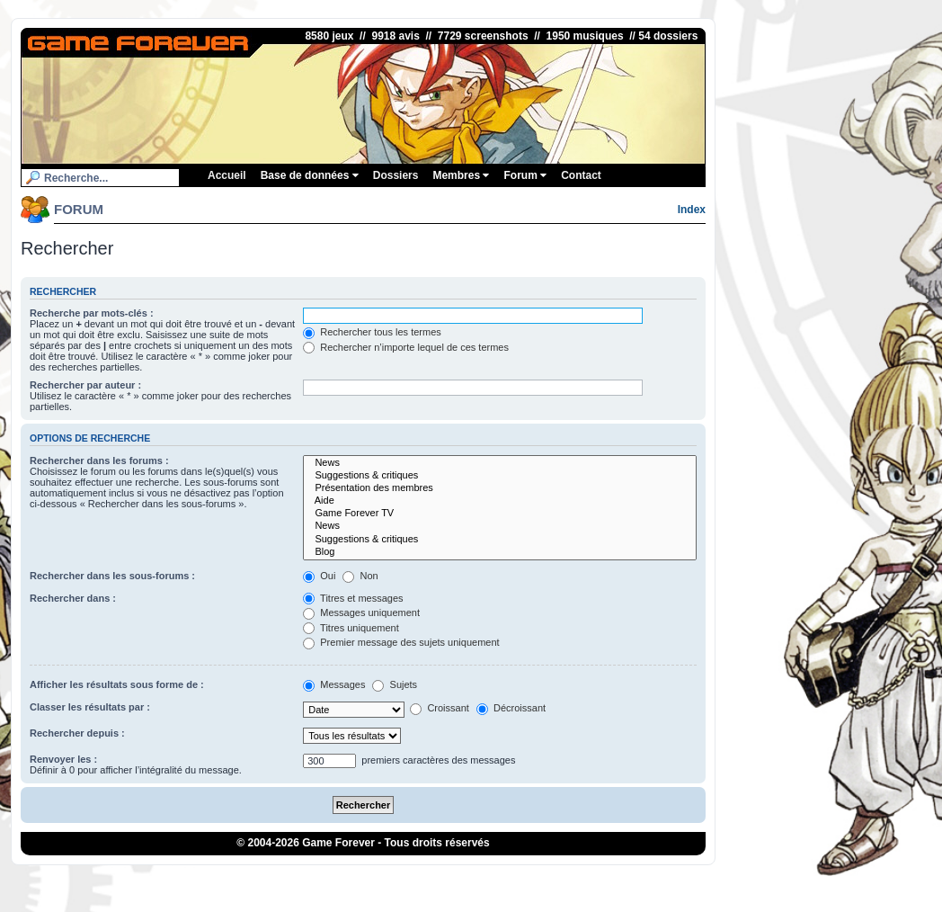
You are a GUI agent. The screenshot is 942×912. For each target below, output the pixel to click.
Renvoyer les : (63, 759)
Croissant (439, 707)
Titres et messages (353, 598)
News (500, 463)
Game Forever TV (500, 513)
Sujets (394, 684)
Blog (500, 552)
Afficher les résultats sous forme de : (117, 684)
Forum (525, 175)
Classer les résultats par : (90, 707)
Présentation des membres (500, 488)
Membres (460, 175)
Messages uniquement (361, 612)
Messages (334, 684)
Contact (581, 175)
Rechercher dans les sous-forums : (112, 575)
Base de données (310, 175)
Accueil (227, 175)
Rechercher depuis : (77, 733)
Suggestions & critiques (500, 475)
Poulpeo (544, 879)
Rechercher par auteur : (85, 385)
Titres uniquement (351, 627)
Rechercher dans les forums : (99, 460)
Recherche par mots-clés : (92, 313)
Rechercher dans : (73, 598)
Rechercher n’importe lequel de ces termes (406, 347)
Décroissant (511, 707)
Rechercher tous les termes (372, 331)
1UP (474, 879)
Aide (500, 501)
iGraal (505, 879)
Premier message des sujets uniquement (401, 642)
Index (692, 209)
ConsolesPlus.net (419, 879)
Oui (319, 575)
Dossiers (396, 175)
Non (360, 575)
